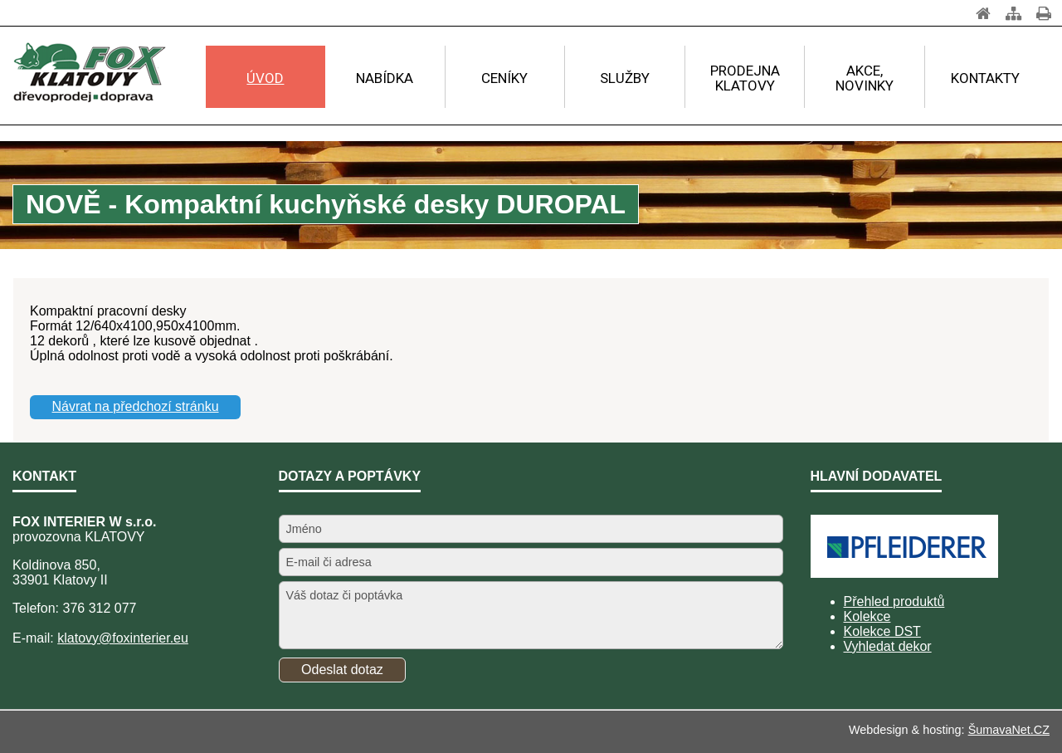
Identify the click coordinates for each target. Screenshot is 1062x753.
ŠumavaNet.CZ (1009, 729)
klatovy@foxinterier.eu (122, 638)
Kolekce (867, 616)
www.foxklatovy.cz (108, 263)
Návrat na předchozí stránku (135, 406)
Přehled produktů (894, 601)
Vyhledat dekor (888, 646)
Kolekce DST (882, 631)
